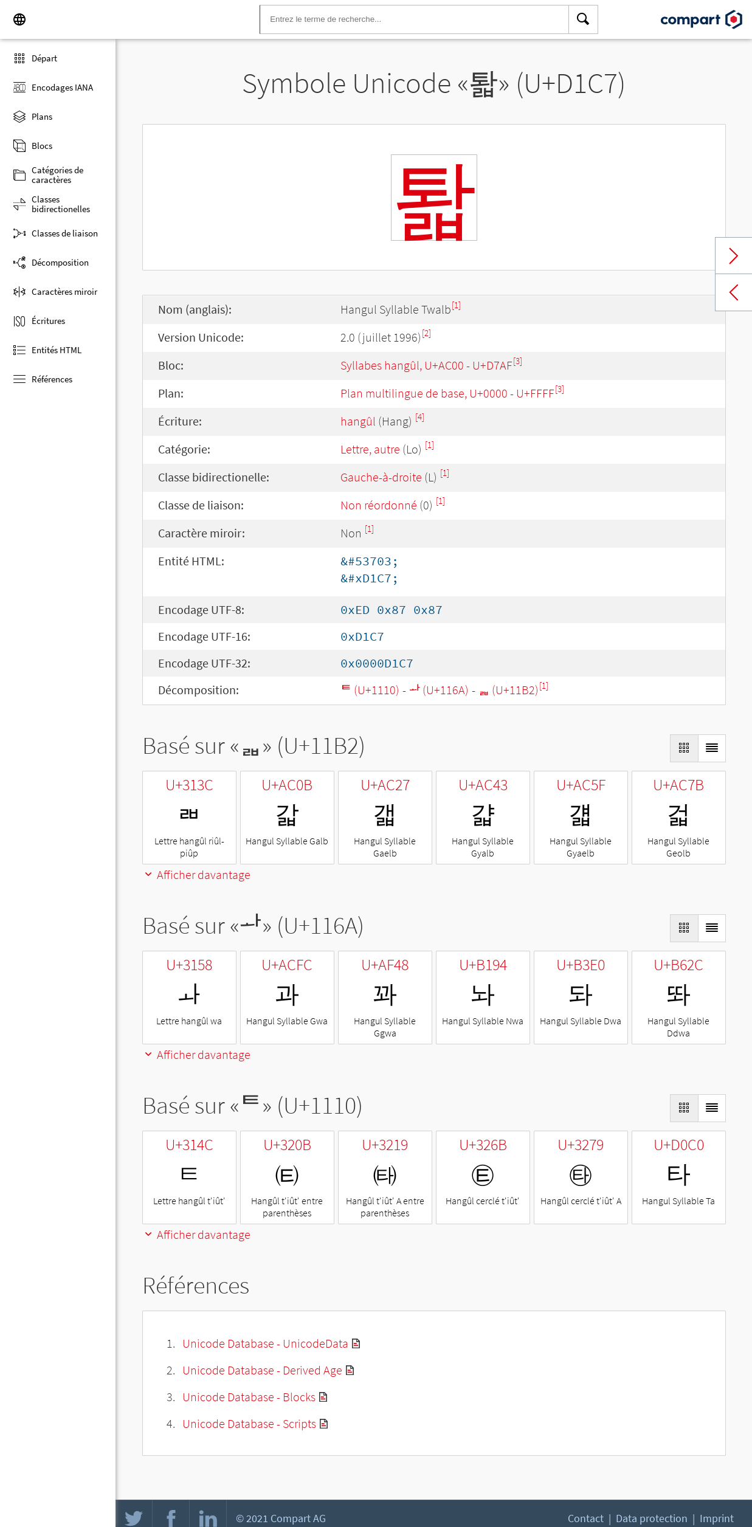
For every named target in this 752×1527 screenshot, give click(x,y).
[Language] (19, 19)
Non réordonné (378, 504)
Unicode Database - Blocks (249, 1396)
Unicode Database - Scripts (249, 1423)
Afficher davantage (196, 874)
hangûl (358, 421)
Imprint (717, 1518)
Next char (734, 256)
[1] (456, 305)
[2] (426, 333)
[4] (419, 416)
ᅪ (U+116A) (439, 689)
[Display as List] (712, 748)
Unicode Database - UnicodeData (265, 1343)
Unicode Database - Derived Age (262, 1369)
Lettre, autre (370, 449)
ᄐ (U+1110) (369, 689)
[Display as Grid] (684, 748)
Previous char (734, 292)
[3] (517, 361)
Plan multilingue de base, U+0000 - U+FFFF (447, 393)
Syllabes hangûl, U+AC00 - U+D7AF (426, 365)
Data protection (652, 1518)
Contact (586, 1518)
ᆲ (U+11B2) (508, 689)
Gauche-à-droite (381, 476)
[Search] (583, 19)
